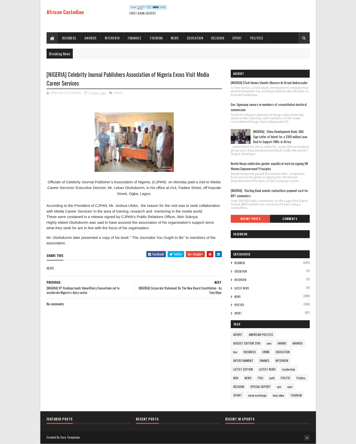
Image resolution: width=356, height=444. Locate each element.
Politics (239, 305)
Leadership (288, 369)
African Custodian (65, 12)
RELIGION (217, 37)
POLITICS (256, 37)
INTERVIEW (112, 37)
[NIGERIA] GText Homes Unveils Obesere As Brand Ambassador (269, 82)
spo (279, 386)
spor (290, 386)
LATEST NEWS (241, 288)
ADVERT (238, 334)
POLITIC (285, 378)
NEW (235, 378)
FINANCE (264, 360)
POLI (260, 378)
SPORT (237, 37)
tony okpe (278, 395)
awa (269, 343)
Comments (289, 219)
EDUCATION (195, 37)
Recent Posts (250, 219)
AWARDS (90, 37)
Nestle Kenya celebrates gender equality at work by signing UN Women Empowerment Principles (269, 166)
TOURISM (156, 37)
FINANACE (134, 37)
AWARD (282, 343)
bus (235, 352)
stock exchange (257, 395)
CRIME (266, 352)
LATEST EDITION (243, 369)
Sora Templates (70, 437)
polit (272, 378)
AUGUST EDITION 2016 (246, 343)
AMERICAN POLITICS (261, 334)
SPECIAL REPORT (260, 386)
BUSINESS (69, 37)
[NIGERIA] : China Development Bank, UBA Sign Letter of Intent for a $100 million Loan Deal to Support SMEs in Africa (280, 136)
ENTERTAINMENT (243, 360)
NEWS (175, 37)
